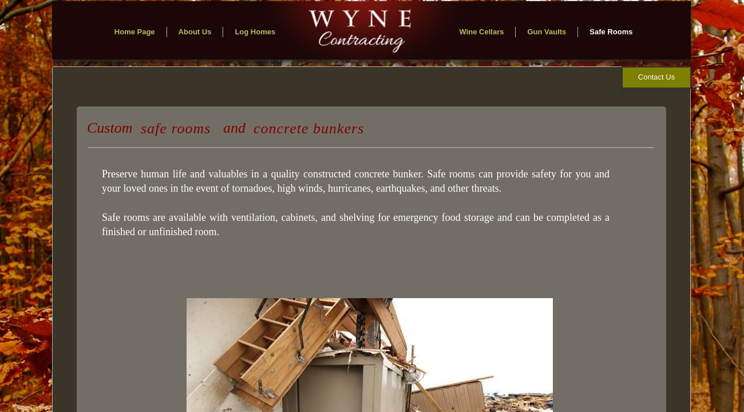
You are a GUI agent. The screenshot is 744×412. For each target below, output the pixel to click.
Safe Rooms (610, 31)
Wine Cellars (482, 31)
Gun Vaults (546, 31)
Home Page (134, 31)
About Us (195, 31)
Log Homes (255, 31)
